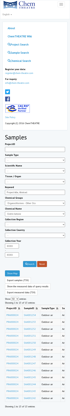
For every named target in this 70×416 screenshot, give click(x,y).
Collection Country (15, 230)
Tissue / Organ (13, 176)
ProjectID (10, 144)
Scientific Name (13, 165)
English (7, 14)
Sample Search (18, 53)
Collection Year (13, 240)
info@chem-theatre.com (17, 82)
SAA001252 (30, 328)
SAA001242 (30, 398)
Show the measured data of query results (27, 286)
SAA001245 (30, 377)
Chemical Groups (14, 197)
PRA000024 (12, 315)
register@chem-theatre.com (19, 73)
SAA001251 (30, 335)
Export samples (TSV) (18, 280)
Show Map (12, 273)
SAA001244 (30, 384)
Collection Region (14, 219)
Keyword (9, 187)
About (11, 28)
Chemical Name (13, 208)
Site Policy (10, 117)
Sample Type (12, 154)
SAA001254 (30, 315)
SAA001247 (30, 363)
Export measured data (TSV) (21, 292)
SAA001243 (30, 391)
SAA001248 (30, 356)
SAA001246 (30, 370)
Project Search (18, 44)
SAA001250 (30, 342)
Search (29, 264)
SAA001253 (30, 321)
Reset (42, 264)
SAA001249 (30, 349)
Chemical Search (19, 61)
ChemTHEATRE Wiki (20, 36)
